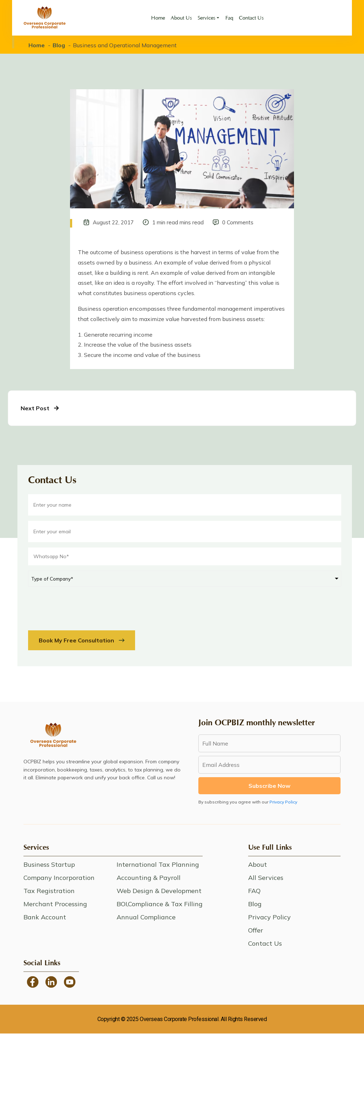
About (257, 864)
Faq (229, 18)
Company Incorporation (59, 878)
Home (158, 18)
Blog (59, 45)
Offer (255, 930)
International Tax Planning (158, 864)
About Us (181, 18)
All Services (265, 878)
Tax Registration (49, 891)
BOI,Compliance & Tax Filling (160, 904)
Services (206, 18)
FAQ (254, 891)
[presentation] (82, 606)
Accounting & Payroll (149, 878)
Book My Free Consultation (81, 640)
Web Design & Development (159, 891)
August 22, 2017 (113, 222)
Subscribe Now (269, 785)
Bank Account (44, 917)
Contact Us (251, 18)
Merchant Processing (55, 904)
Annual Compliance (146, 917)
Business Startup (49, 864)
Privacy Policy (283, 802)
